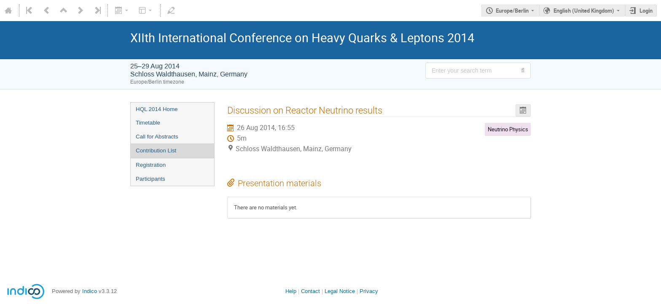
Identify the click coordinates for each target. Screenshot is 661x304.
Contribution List (156, 150)
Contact (310, 291)
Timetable (148, 122)
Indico (89, 291)
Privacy (369, 291)
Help (290, 291)
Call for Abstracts (157, 136)
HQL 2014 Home (157, 109)
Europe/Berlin (512, 10)
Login (646, 10)
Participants (150, 179)
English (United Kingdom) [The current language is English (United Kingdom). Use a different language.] (584, 10)
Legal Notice (340, 291)
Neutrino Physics (508, 129)
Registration (151, 165)
